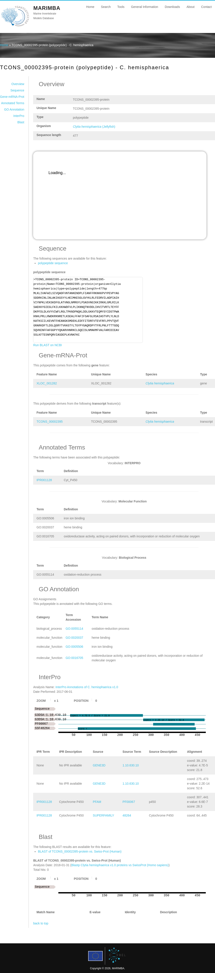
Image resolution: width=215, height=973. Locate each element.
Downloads (172, 7)
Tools (120, 7)
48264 (127, 815)
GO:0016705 (74, 658)
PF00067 (129, 802)
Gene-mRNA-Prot (12, 96)
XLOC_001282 (46, 383)
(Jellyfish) (94, 126)
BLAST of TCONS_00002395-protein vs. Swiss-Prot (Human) (80, 851)
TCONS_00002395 (49, 421)
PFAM (97, 802)
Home (90, 7)
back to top (40, 923)
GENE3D (99, 765)
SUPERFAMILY (103, 815)
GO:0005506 (74, 646)
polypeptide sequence (53, 263)
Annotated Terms (12, 103)
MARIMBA (46, 8)
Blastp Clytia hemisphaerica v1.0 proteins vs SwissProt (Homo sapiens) (120, 865)
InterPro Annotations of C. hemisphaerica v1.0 (87, 687)
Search (106, 7)
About (190, 7)
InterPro (18, 116)
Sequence (17, 90)
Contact (206, 7)
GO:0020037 (74, 637)
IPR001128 (44, 480)
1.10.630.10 (131, 765)
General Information (144, 7)
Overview (17, 84)
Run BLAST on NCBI (47, 345)
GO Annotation (14, 109)
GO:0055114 (74, 628)
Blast (20, 122)
